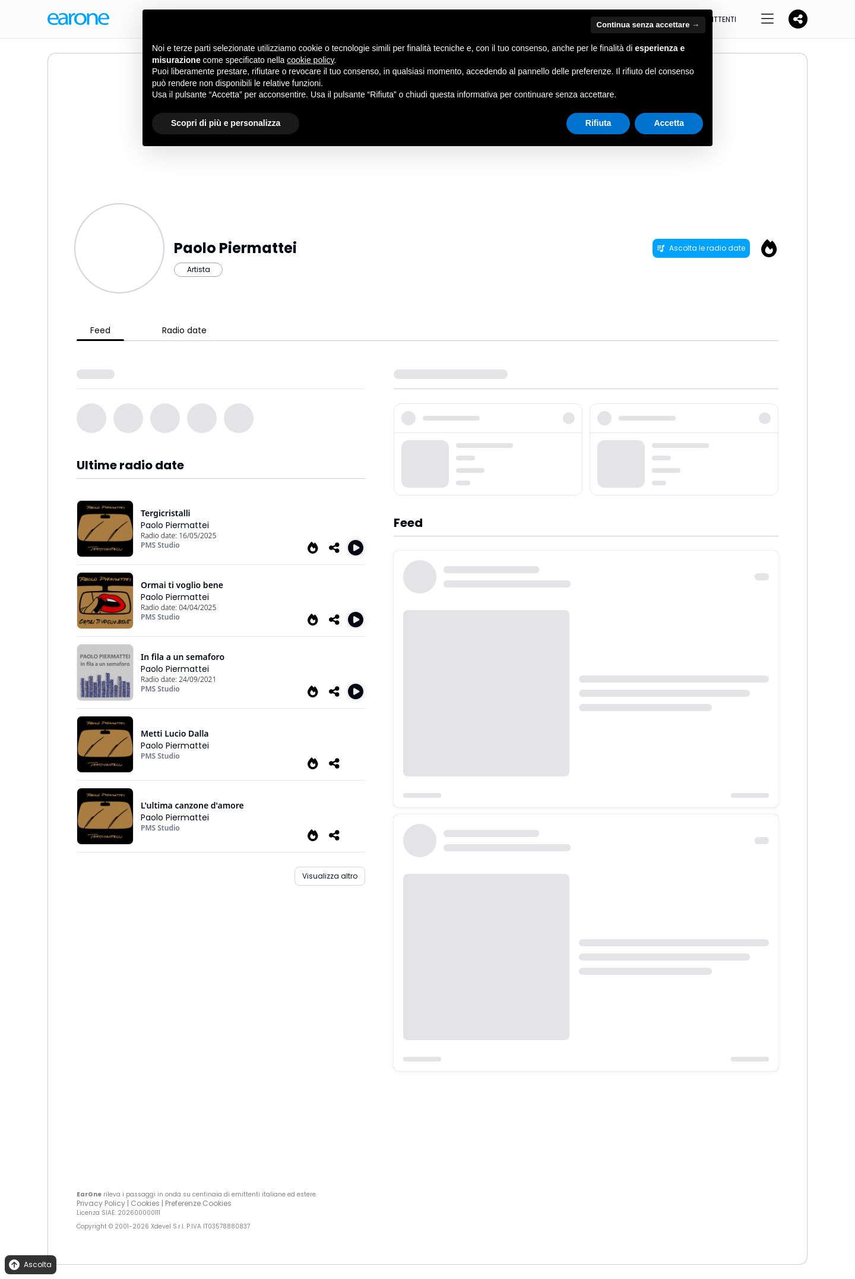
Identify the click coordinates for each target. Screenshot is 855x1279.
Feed (100, 330)
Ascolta (29, 1265)
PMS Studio (160, 545)
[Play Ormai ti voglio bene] (355, 619)
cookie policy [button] (310, 60)
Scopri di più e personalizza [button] (225, 123)
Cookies (145, 1203)
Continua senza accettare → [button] (648, 24)
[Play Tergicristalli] (355, 547)
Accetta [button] (669, 123)
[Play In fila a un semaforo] (355, 691)
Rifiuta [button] (598, 123)
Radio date (184, 330)
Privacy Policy (101, 1203)
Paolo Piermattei (175, 525)
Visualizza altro (329, 876)
